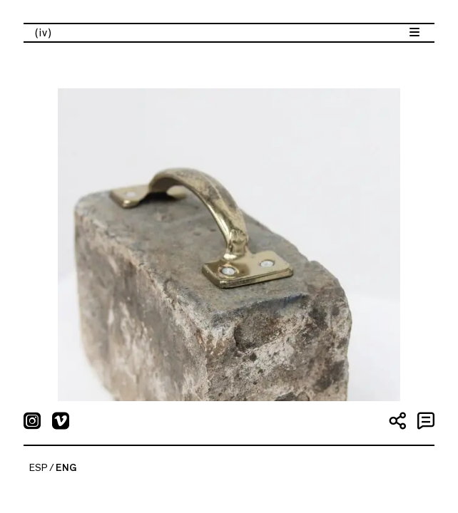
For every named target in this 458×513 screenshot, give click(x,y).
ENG (66, 468)
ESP (38, 468)
